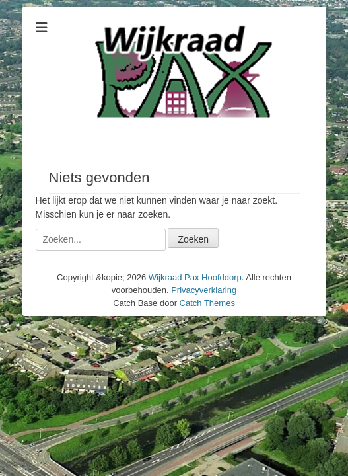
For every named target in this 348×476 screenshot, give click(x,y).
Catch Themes (207, 303)
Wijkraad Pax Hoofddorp (195, 277)
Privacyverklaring (203, 290)
